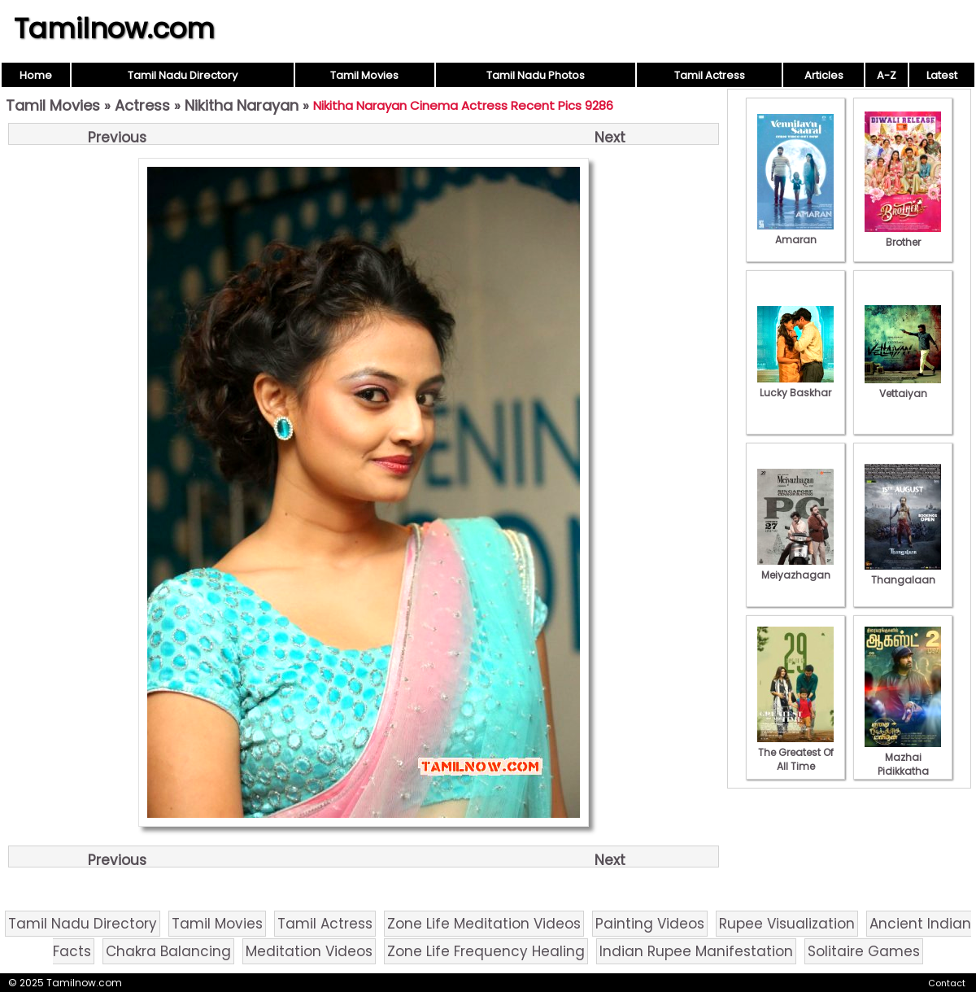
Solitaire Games (864, 951)
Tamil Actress (709, 75)
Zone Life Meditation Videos (484, 923)
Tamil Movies (364, 75)
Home (36, 75)
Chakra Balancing (168, 951)
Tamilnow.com (114, 28)
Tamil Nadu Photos (535, 75)
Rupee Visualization (787, 923)
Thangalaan (903, 573)
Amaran (795, 233)
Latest (941, 75)
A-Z (886, 75)
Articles (823, 75)
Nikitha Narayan (241, 105)
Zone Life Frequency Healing (486, 951)
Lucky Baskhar (795, 386)
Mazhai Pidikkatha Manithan (903, 764)
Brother (903, 235)
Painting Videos (649, 923)
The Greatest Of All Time (795, 752)
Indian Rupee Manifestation (696, 951)
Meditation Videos (309, 951)
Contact (946, 983)
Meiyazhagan (795, 568)
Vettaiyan (903, 386)
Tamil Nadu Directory (182, 75)
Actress (142, 105)
